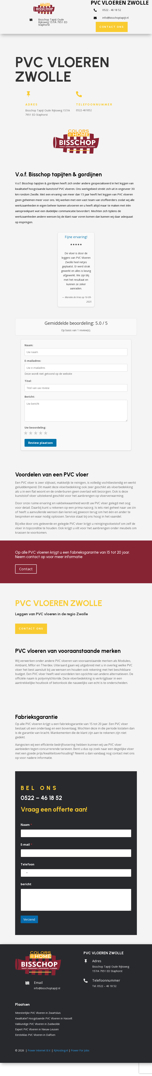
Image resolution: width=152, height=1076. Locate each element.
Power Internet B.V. (39, 1050)
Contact (26, 568)
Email (38, 982)
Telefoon (27, 864)
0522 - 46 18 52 (111, 10)
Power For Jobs (80, 1050)
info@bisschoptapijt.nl (115, 17)
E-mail (26, 844)
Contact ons (111, 26)
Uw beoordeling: (35, 427)
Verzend (29, 919)
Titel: (28, 381)
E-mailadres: (33, 360)
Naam (26, 825)
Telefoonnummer (94, 104)
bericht (26, 884)
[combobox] (25, 873)
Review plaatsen (40, 443)
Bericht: (30, 396)
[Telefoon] (76, 873)
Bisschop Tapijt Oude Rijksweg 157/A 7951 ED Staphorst (52, 22)
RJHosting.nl (61, 1050)
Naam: (29, 345)
